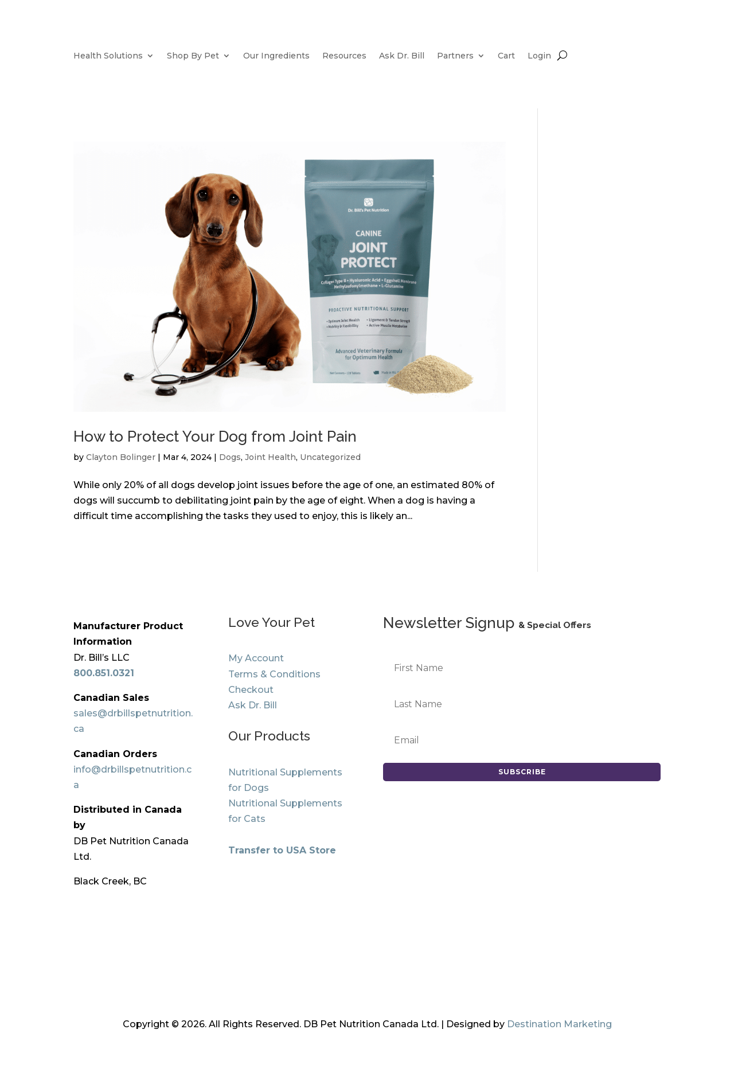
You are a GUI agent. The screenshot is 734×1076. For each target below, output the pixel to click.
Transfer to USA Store (282, 850)
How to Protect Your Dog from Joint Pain (215, 436)
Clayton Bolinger (120, 457)
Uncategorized (330, 457)
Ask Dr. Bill (401, 56)
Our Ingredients (276, 56)
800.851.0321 (103, 673)
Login (539, 56)
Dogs (230, 457)
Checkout (251, 689)
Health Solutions (108, 56)
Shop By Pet (193, 56)
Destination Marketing (559, 1024)
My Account (256, 658)
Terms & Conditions (274, 674)
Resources (344, 56)
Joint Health (270, 457)
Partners (455, 56)
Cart (506, 56)
